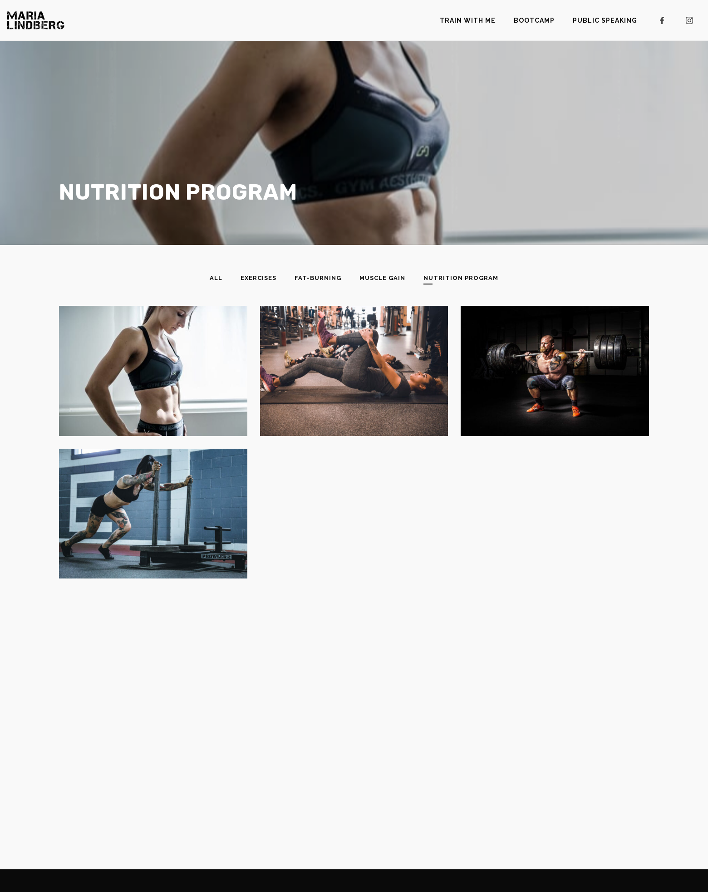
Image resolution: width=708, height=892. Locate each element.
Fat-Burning (318, 277)
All (216, 277)
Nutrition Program (460, 277)
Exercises (258, 277)
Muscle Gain (382, 277)
